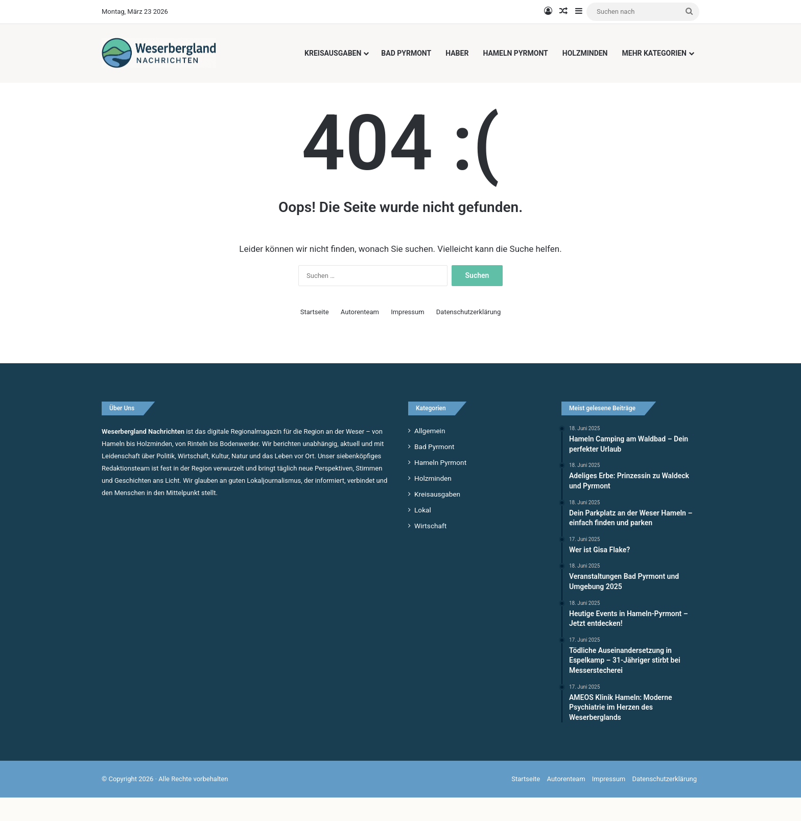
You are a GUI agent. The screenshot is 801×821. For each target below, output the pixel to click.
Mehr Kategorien (654, 53)
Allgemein (429, 454)
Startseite (314, 335)
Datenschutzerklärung (468, 335)
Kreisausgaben (332, 53)
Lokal (422, 533)
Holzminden (585, 53)
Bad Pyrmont (406, 53)
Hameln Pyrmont (515, 53)
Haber (456, 53)
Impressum (407, 335)
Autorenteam (360, 335)
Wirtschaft (430, 549)
